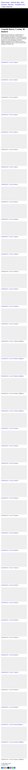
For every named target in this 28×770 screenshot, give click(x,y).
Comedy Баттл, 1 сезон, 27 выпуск (14, 514)
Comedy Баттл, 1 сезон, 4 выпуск (14, 114)
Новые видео (5, 2)
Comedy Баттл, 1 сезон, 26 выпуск (14, 497)
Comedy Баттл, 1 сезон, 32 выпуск (14, 584)
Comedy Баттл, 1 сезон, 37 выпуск (14, 671)
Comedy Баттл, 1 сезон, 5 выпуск (14, 131)
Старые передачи (6, 6)
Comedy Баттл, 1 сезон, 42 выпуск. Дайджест (14, 758)
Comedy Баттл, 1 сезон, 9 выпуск (14, 201)
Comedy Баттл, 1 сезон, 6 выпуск (14, 149)
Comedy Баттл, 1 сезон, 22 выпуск (14, 427)
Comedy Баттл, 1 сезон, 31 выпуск (14, 567)
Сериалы (4, 4)
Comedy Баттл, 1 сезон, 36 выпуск (14, 654)
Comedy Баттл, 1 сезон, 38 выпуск (14, 689)
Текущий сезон (20, 4)
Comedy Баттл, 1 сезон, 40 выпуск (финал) (14, 724)
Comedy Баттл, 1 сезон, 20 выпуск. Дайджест (14, 392)
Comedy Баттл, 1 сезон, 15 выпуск (14, 305)
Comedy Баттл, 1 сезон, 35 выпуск (14, 636)
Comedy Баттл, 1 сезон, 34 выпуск (14, 619)
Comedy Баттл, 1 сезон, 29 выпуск (14, 549)
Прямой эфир (15, 2)
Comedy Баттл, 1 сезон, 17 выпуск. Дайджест (14, 340)
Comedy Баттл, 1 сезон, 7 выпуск (14, 166)
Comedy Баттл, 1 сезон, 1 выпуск (14, 61)
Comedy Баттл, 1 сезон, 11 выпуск (14, 236)
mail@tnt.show (4, 764)
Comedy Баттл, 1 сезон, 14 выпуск (14, 288)
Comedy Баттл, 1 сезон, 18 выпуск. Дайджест (14, 358)
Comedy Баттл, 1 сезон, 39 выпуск (14, 706)
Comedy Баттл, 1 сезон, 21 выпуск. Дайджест (14, 410)
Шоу (22, 2)
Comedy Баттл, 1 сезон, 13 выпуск (14, 270)
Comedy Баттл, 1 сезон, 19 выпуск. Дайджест (14, 375)
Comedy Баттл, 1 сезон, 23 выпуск (14, 445)
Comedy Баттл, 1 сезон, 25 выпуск (14, 480)
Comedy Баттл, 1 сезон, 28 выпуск (14, 532)
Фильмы (11, 4)
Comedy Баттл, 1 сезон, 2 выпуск (14, 79)
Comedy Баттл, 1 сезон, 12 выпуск (14, 253)
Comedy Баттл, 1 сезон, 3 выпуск (14, 96)
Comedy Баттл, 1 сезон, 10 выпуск (14, 218)
